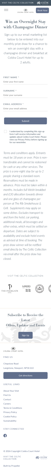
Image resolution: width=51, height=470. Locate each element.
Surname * (10, 90)
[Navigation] (6, 10)
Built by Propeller (11, 465)
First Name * (11, 77)
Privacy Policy (24, 139)
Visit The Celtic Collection (12, 458)
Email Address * (13, 104)
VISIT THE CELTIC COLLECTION (18, 3)
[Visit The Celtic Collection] (43, 3)
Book (42, 10)
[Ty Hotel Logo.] (26, 290)
